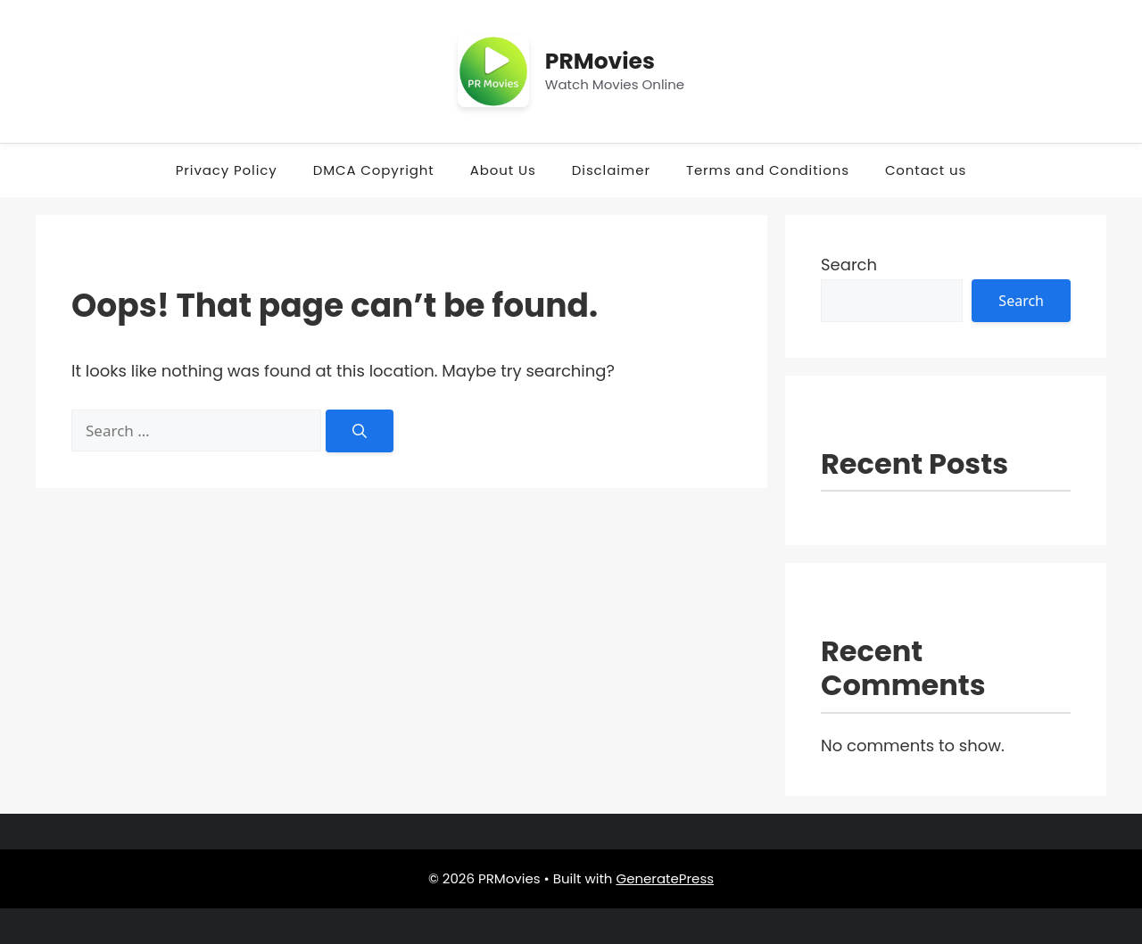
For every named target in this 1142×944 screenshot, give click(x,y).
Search (849, 264)
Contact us (925, 170)
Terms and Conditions (767, 170)
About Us (503, 170)
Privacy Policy (226, 170)
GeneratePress (665, 878)
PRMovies (600, 61)
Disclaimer (611, 170)
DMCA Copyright (373, 170)
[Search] (359, 431)
